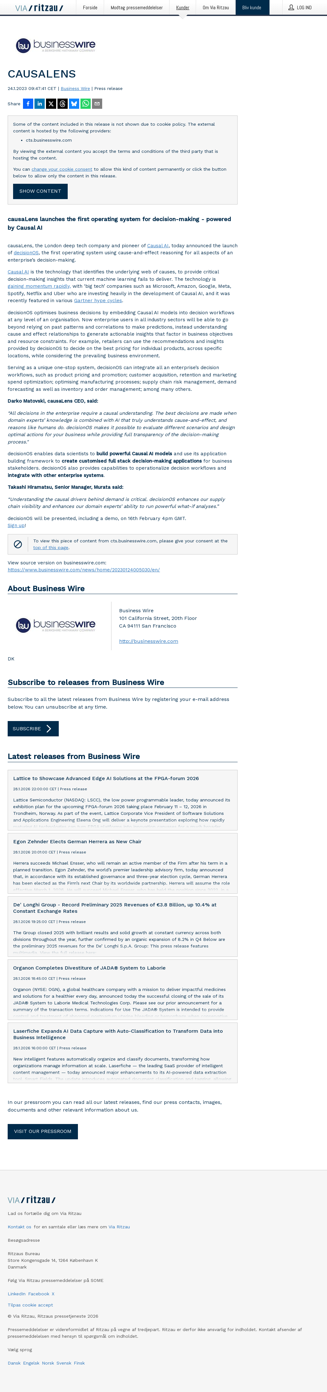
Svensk (64, 1363)
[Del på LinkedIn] (39, 104)
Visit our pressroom (43, 1131)
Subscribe (33, 728)
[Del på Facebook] (28, 104)
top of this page (50, 547)
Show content (40, 191)
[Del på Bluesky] (74, 104)
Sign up (16, 525)
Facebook (38, 1293)
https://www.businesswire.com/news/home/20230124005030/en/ (84, 570)
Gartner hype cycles (98, 300)
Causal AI (158, 246)
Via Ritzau (119, 1226)
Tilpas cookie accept (30, 1304)
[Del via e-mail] (97, 104)
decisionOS (26, 253)
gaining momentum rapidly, (39, 286)
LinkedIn (17, 1293)
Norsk (48, 1363)
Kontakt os (19, 1226)
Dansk (14, 1363)
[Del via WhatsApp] (85, 104)
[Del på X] (51, 104)
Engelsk (31, 1363)
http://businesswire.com (148, 641)
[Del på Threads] (62, 104)
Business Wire (75, 88)
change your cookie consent (62, 169)
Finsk (79, 1363)
